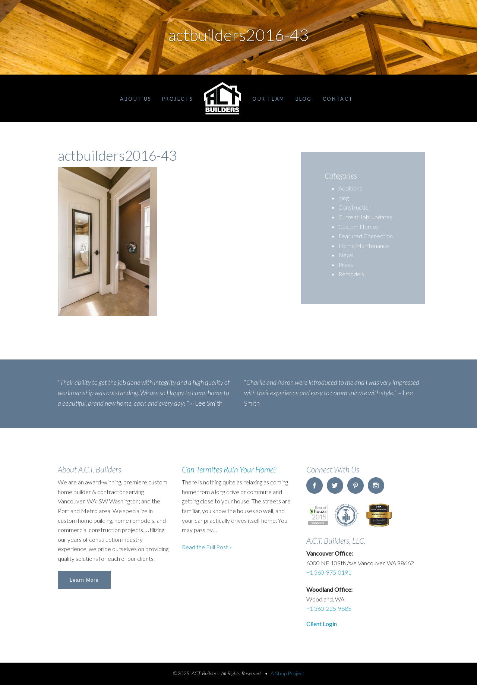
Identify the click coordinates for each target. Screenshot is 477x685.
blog (343, 197)
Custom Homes (358, 226)
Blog (304, 99)
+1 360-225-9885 (328, 608)
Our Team (268, 99)
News (346, 254)
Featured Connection (365, 235)
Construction (355, 207)
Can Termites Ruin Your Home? (229, 469)
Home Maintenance (363, 245)
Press (345, 264)
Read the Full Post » (207, 546)
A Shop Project (287, 673)
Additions (350, 188)
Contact (338, 99)
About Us (135, 99)
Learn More (84, 580)
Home (222, 98)
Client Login (321, 623)
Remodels (351, 273)
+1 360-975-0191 (328, 572)
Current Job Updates (365, 216)
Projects (177, 99)
